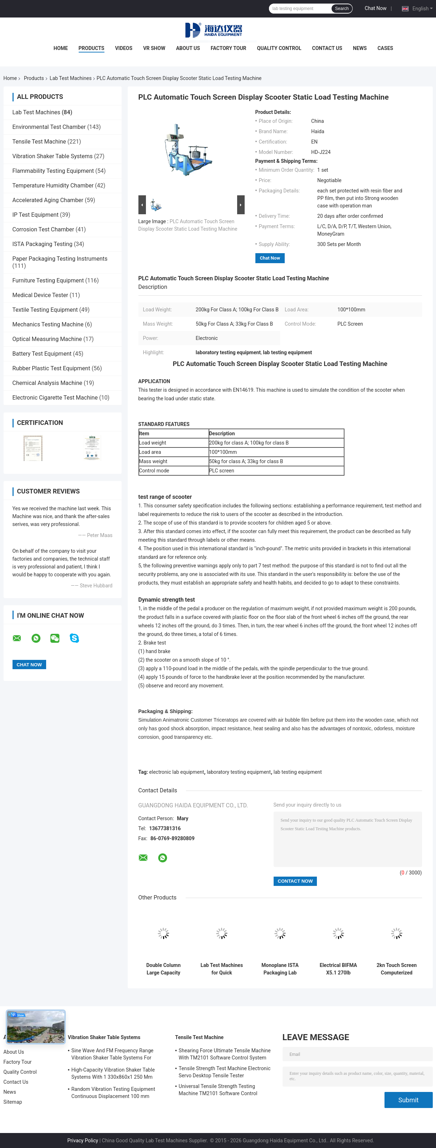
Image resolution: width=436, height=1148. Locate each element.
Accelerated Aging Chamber (48, 200)
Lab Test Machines (71, 78)
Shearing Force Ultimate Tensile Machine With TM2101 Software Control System (225, 1054)
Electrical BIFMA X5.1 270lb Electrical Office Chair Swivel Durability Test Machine (338, 969)
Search (342, 8)
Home (61, 48)
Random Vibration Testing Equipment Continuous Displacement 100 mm (113, 1092)
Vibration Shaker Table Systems (53, 156)
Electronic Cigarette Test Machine (55, 397)
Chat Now (376, 8)
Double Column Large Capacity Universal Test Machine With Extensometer (163, 969)
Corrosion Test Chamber (43, 229)
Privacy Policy (82, 1140)
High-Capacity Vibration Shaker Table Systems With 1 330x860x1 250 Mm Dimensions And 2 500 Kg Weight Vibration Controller (113, 1074)
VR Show (154, 48)
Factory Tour (228, 48)
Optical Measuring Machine (47, 339)
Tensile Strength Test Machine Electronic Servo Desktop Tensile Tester (225, 1072)
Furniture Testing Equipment (48, 280)
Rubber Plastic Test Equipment (51, 368)
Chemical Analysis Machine (47, 383)
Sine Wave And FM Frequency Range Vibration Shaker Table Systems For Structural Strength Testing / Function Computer (114, 1055)
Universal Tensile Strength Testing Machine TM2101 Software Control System (218, 1090)
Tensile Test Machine (39, 141)
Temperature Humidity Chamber (53, 185)
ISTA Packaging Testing (43, 244)
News (360, 48)
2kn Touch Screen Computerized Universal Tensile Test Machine (397, 969)
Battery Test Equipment (42, 353)
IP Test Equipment (36, 214)
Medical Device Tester (40, 295)
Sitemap (13, 1102)
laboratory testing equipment (239, 772)
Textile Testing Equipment (45, 309)
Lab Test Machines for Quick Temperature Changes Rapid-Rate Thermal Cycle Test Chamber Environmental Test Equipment (222, 969)
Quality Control (279, 48)
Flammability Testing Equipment (53, 170)
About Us (188, 48)
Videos (124, 48)
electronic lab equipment (176, 772)
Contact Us (327, 48)
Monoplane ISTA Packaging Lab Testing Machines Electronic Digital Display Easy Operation (280, 969)
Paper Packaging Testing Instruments (60, 258)
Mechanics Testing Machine (48, 324)
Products (91, 48)
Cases (385, 48)
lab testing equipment (298, 772)
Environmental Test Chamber (49, 127)
